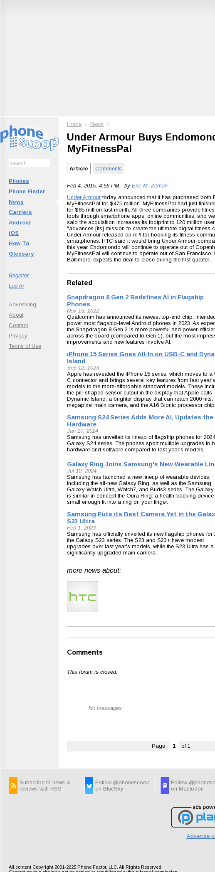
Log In (16, 286)
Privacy (18, 336)
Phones (19, 181)
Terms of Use (25, 346)
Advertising (22, 304)
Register (19, 275)
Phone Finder (27, 191)
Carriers (20, 212)
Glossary (21, 254)
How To (19, 243)
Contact (18, 325)
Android (20, 222)
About (16, 315)
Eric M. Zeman (150, 185)
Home (74, 124)
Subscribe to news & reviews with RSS (45, 785)
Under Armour (84, 197)
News (16, 202)
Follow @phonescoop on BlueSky (122, 785)
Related (79, 282)
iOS (14, 233)
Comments (108, 168)
